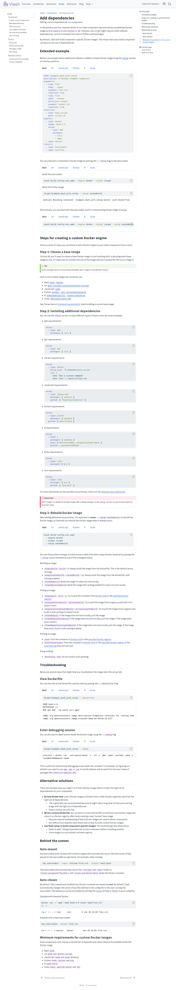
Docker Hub (101, 595)
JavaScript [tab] (63, 68)
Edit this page (145, 47)
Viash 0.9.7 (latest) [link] (150, 3)
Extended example (149, 14)
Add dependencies (66, 13)
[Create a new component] (52, 978)
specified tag (50, 645)
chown (99, 891)
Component (52, 13)
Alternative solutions (150, 27)
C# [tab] (52, 68)
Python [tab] (76, 68)
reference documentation (113, 491)
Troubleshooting (148, 23)
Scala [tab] (92, 68)
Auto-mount (147, 33)
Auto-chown (148, 36)
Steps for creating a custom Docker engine (156, 19)
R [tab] (84, 68)
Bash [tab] (44, 68)
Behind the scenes (149, 30)
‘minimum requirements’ (69, 304)
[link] (89, 4)
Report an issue (146, 52)
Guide (42, 13)
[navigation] (33, 14)
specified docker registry (99, 639)
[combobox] (169, 4)
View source (145, 50)
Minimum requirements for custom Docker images (156, 41)
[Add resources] (128, 978)
